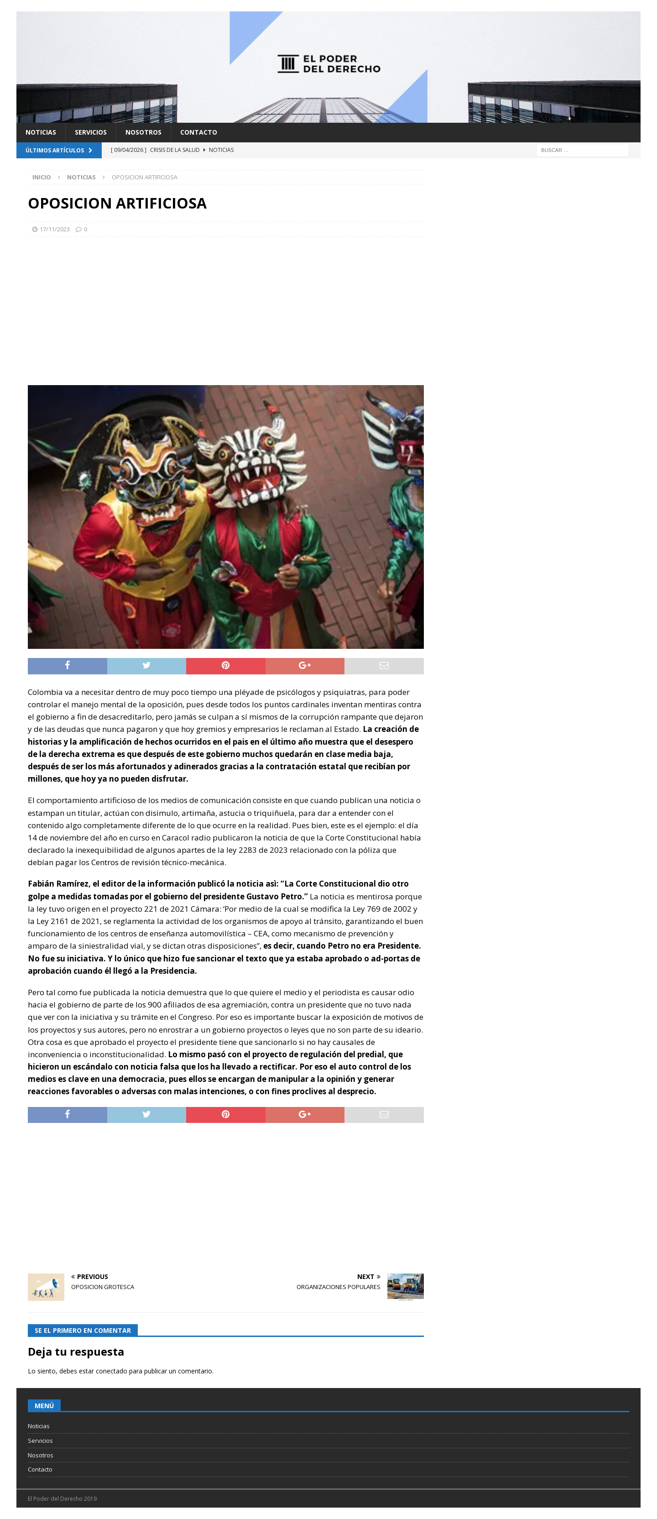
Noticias (41, 132)
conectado (111, 1371)
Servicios (91, 132)
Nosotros (143, 132)
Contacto (198, 132)
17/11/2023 (55, 229)
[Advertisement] (226, 310)
